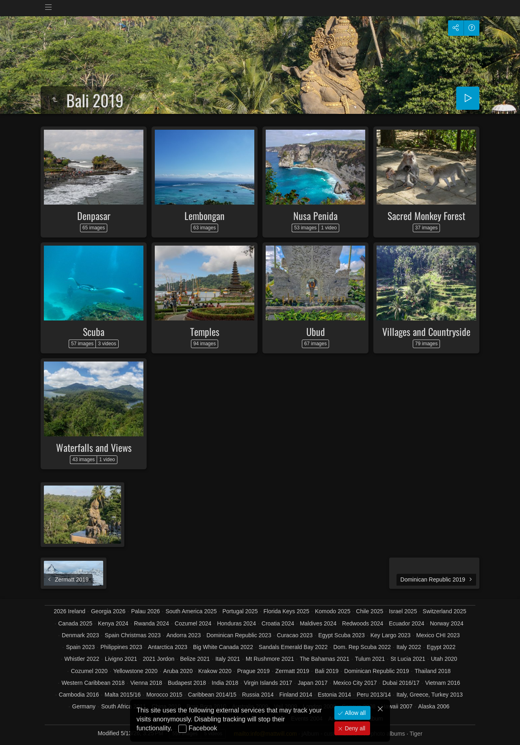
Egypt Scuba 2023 (341, 635)
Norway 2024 (447, 623)
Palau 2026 (145, 611)
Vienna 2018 (146, 683)
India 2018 (225, 683)
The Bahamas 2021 (324, 659)
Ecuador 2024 (406, 623)
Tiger (416, 733)
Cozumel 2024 (193, 623)
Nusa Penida (315, 215)
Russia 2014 (258, 694)
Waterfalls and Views (94, 447)
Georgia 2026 (108, 611)
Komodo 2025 (332, 611)
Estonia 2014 (334, 694)
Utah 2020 (444, 659)
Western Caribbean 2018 (92, 683)
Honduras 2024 (236, 623)
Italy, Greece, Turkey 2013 (429, 694)
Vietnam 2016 (442, 683)
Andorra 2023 (183, 635)
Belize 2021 (195, 659)
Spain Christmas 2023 (133, 635)
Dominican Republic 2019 (376, 671)
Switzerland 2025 (444, 611)
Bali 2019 (326, 671)
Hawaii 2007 (396, 706)
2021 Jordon (158, 659)
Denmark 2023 (80, 635)
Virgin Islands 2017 (268, 683)
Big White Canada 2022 (223, 647)
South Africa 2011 (123, 706)
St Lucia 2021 (407, 659)
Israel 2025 (403, 611)
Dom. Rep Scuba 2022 (362, 647)
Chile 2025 (369, 611)
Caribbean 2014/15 (212, 694)
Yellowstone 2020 (135, 671)
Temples (204, 331)
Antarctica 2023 (167, 647)
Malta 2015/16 (123, 694)
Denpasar (93, 215)
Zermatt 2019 (292, 671)
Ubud (315, 331)
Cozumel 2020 (89, 671)
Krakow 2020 (215, 671)
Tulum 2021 (370, 659)
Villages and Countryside (426, 331)
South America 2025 (191, 611)
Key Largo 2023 (390, 635)
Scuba (93, 331)
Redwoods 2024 (362, 623)
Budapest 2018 (187, 683)
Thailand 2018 (433, 671)
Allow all (354, 713)
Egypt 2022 (441, 647)
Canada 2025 (75, 623)
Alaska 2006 (433, 706)
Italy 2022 (408, 647)
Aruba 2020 (178, 671)
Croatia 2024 (278, 623)
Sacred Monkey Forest (426, 215)
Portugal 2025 (240, 611)
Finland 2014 (296, 694)
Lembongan (204, 215)
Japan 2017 (312, 683)
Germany (84, 706)
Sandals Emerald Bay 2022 (293, 647)
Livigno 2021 (121, 659)
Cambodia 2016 (79, 694)
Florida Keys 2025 (287, 611)
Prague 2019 (253, 671)
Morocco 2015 (164, 694)
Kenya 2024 (113, 623)
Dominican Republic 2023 (238, 635)
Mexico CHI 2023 (437, 635)
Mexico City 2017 (355, 683)
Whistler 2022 (82, 659)
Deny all (354, 728)
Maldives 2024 (318, 623)
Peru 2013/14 (374, 694)
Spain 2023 (80, 647)
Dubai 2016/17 (400, 683)
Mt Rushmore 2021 (270, 659)
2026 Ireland (69, 611)
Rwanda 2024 (151, 623)
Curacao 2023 (295, 635)
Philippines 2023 (121, 647)
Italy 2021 (227, 659)
